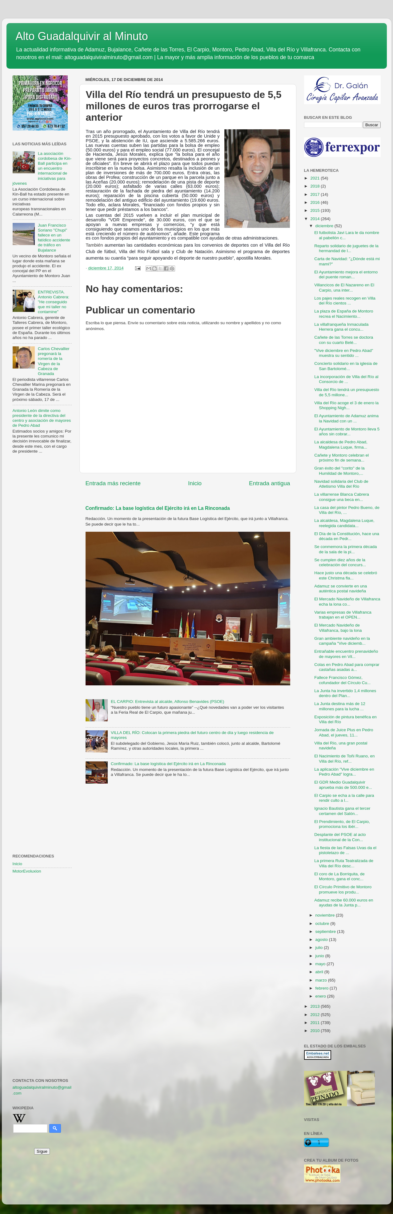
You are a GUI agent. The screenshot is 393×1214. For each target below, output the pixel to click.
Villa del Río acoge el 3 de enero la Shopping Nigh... (346, 405)
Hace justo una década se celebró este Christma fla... (345, 575)
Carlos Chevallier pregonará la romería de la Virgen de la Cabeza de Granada (54, 361)
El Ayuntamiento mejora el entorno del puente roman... (346, 274)
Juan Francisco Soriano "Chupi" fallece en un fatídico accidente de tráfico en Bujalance (54, 237)
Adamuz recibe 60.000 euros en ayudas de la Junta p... (343, 902)
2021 (315, 178)
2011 (315, 1022)
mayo (321, 964)
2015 (315, 210)
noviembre (325, 915)
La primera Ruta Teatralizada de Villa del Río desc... (343, 863)
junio (320, 956)
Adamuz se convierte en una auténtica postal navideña (340, 588)
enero (321, 996)
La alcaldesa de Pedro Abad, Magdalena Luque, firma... (340, 444)
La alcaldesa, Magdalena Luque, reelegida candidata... (344, 523)
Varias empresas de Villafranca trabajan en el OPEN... (342, 614)
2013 (315, 1006)
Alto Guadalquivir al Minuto (82, 36)
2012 (315, 1014)
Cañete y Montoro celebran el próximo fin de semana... (341, 457)
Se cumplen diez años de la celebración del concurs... (340, 562)
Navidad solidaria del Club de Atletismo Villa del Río (341, 484)
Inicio (195, 483)
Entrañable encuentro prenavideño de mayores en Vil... (346, 654)
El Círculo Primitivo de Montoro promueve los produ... (342, 889)
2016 (315, 202)
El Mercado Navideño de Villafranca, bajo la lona (338, 627)
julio (319, 947)
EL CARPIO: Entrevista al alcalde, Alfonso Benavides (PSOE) (167, 701)
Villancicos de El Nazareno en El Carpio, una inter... (344, 287)
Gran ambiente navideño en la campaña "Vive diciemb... (342, 641)
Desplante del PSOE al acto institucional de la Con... (340, 837)
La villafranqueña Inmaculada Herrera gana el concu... (341, 327)
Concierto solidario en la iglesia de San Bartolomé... (346, 366)
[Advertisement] (42, 558)
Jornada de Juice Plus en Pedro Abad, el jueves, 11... (343, 732)
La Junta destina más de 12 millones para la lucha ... (339, 706)
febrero (322, 988)
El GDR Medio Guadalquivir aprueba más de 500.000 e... (343, 784)
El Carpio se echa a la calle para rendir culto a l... (344, 798)
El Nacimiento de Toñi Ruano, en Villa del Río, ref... (344, 758)
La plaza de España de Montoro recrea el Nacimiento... (343, 313)
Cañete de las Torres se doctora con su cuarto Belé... (343, 340)
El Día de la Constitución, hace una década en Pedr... (346, 536)
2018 (315, 186)
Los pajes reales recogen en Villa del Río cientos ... (344, 300)
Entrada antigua (269, 483)
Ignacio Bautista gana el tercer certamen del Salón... (342, 811)
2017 (315, 194)
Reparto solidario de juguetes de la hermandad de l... (346, 248)
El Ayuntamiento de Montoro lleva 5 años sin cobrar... (346, 431)
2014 (315, 218)
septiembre (326, 931)
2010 (315, 1030)
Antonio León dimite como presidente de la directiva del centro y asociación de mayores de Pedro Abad (42, 418)
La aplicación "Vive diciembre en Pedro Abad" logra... (344, 771)
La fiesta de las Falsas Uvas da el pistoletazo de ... (345, 850)
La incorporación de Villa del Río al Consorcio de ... (346, 379)
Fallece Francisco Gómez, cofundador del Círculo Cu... (342, 680)
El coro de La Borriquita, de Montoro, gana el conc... (339, 876)
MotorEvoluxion (27, 871)
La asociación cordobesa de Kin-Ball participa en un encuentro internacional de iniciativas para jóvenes (42, 168)
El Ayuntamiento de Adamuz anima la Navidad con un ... (346, 418)
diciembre (325, 226)
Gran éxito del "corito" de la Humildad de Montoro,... (339, 470)
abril (319, 972)
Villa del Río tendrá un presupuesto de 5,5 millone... (346, 392)
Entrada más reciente (113, 483)
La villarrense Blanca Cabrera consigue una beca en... (341, 497)
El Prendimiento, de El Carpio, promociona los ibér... (342, 824)
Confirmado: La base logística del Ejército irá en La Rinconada (158, 508)
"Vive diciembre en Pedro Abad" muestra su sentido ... (343, 353)
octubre (323, 923)
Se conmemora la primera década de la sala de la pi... (345, 549)
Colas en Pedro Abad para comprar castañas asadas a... (346, 667)
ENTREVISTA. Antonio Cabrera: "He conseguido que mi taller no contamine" (53, 302)
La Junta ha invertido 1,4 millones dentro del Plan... (345, 693)
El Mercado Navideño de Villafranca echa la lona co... (347, 601)
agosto (322, 939)
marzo (321, 980)
